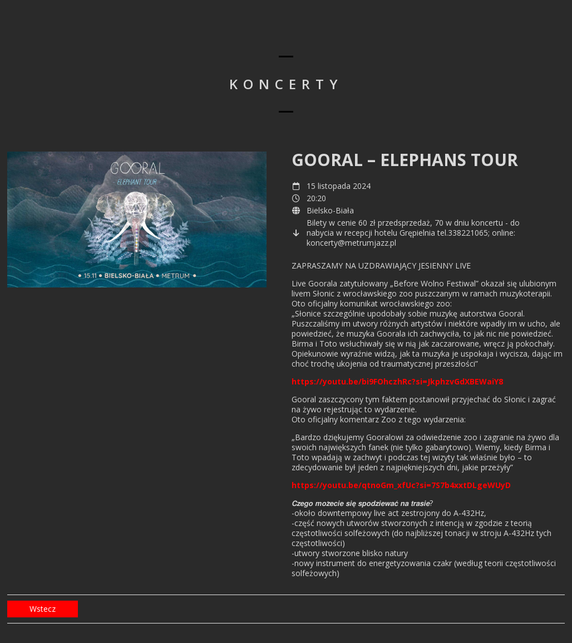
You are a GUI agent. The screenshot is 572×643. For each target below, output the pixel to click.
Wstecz (42, 608)
